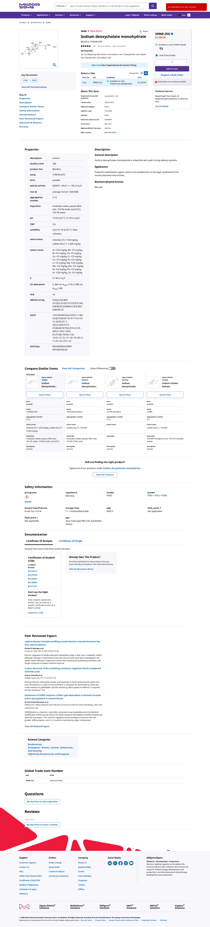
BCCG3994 (32, 578)
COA (25, 80)
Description (25, 102)
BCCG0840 (32, 582)
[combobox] (106, 6)
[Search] (153, 6)
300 (54, 163)
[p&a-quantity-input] (172, 62)
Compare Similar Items (31, 106)
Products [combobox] (60, 6)
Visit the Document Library (81, 569)
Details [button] (183, 44)
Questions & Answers (30, 122)
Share (144, 31)
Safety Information (29, 110)
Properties (25, 98)
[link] (32, 862)
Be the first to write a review (43, 825)
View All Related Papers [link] (37, 726)
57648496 (108, 119)
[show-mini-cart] (184, 15)
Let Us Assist (161, 106)
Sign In (95, 65)
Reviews (23, 126)
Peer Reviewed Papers (31, 118)
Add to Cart (172, 68)
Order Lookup (150, 15)
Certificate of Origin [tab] (70, 540)
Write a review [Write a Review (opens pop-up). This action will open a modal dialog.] (104, 46)
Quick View (44, 394)
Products (22, 22)
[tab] (25, 22)
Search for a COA (35, 612)
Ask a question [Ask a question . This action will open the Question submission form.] (119, 46)
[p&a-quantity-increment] (187, 62)
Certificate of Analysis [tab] (39, 540)
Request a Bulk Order (172, 75)
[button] (132, 15)
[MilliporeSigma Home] (29, 6)
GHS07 (28, 501)
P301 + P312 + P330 (157, 495)
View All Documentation (34, 87)
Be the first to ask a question (42, 801)
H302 (109, 495)
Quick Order (166, 15)
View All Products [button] (105, 474)
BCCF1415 (32, 586)
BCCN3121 (32, 571)
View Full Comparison (73, 368)
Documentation (27, 114)
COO (34, 80)
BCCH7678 (32, 575)
